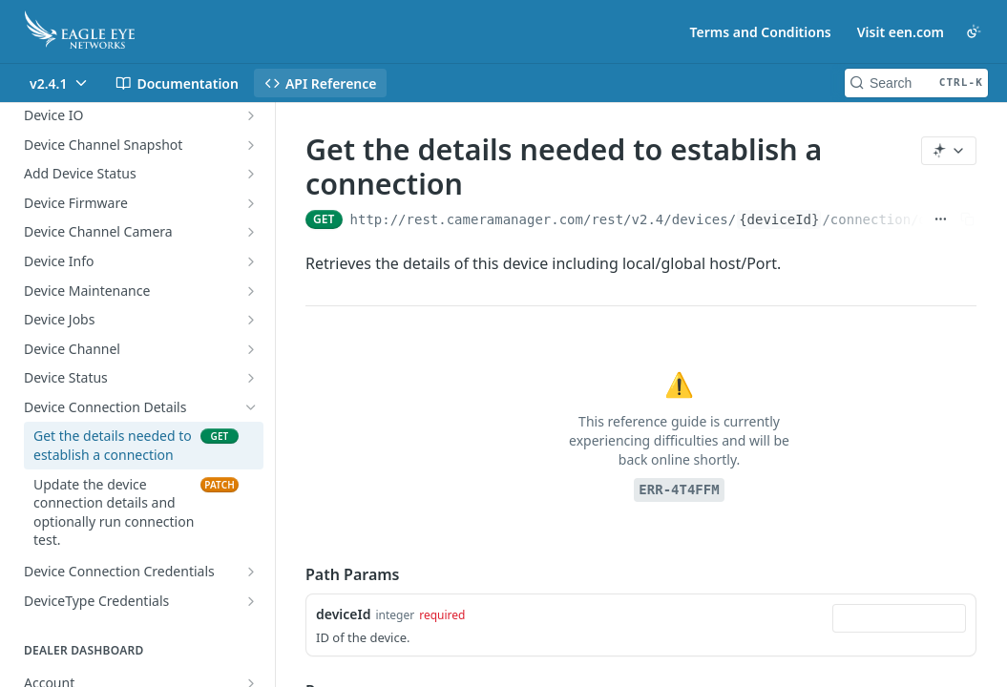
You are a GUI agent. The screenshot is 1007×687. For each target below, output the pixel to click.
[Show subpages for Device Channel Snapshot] (251, 145)
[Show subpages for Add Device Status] (251, 173)
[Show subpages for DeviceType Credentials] (251, 601)
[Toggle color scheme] (973, 31)
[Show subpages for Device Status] (251, 377)
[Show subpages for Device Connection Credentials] (251, 571)
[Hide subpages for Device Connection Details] (251, 407)
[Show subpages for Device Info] (251, 261)
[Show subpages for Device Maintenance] (251, 291)
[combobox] (899, 618)
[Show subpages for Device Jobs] (251, 319)
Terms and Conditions (760, 32)
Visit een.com (900, 32)
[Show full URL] (941, 219)
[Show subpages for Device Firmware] (251, 203)
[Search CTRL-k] (916, 83)
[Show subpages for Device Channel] (251, 349)
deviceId (343, 614)
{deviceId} (779, 219)
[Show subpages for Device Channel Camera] (251, 231)
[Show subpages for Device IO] (251, 115)
